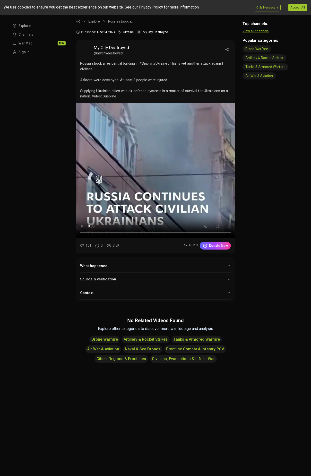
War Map (39, 43)
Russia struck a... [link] (120, 21)
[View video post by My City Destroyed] (176, 49)
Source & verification (155, 279)
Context (155, 293)
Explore (22, 26)
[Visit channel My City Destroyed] (152, 32)
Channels (23, 34)
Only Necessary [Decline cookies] (267, 7)
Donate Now (215, 245)
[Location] (126, 32)
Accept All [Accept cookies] (297, 7)
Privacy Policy (151, 7)
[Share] (227, 49)
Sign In (21, 52)
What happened (155, 266)
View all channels (255, 31)
